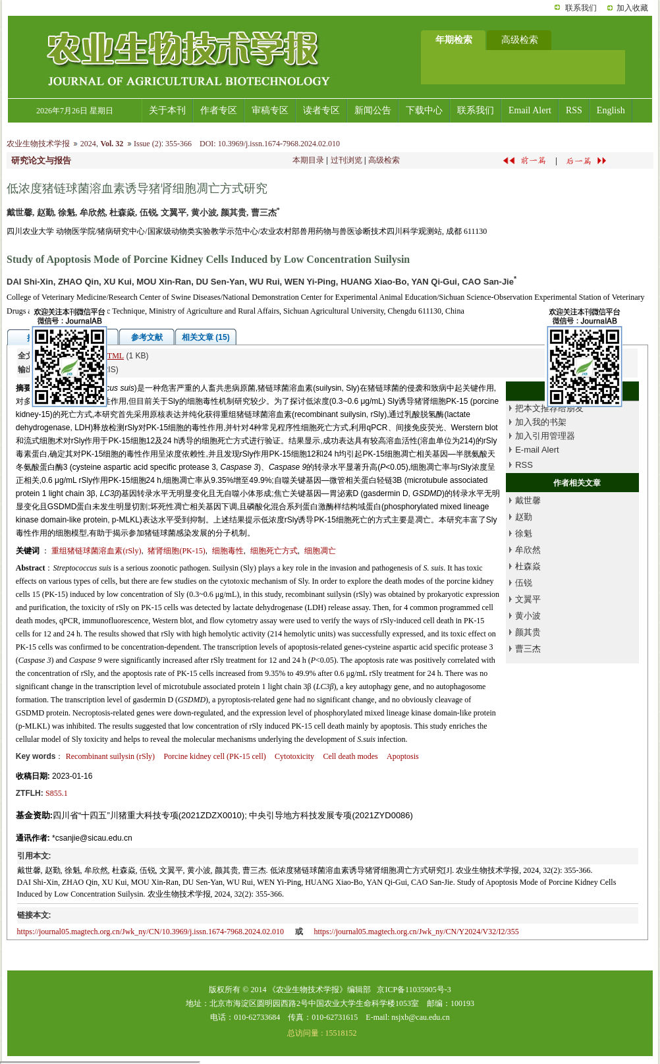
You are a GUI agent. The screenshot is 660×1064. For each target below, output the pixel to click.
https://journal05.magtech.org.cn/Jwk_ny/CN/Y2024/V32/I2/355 (416, 931)
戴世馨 (528, 500)
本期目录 (308, 160)
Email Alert (530, 110)
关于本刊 (167, 110)
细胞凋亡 (320, 550)
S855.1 (56, 793)
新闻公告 (372, 110)
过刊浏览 (346, 160)
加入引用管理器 (545, 436)
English (611, 110)
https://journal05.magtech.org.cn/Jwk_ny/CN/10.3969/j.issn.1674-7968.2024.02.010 (150, 931)
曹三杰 (528, 649)
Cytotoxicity (294, 756)
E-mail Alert (537, 450)
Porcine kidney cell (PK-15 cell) (214, 756)
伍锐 (523, 583)
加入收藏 (632, 8)
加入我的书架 (540, 422)
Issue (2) (147, 143)
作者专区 (218, 110)
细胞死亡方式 (274, 550)
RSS (574, 110)
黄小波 (528, 616)
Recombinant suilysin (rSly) (110, 756)
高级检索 (384, 160)
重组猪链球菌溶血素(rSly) (96, 550)
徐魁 (523, 533)
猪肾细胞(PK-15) (176, 550)
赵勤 (523, 517)
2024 (88, 143)
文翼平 (528, 599)
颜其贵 (528, 632)
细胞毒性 (228, 550)
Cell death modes (350, 756)
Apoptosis (403, 756)
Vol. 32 (111, 143)
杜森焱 (528, 566)
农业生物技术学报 (38, 143)
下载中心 (424, 110)
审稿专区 (270, 110)
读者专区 (321, 110)
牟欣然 (528, 550)
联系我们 (581, 8)
